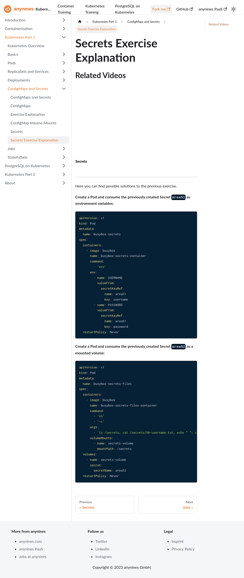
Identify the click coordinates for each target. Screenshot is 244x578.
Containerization (19, 28)
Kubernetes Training (95, 9)
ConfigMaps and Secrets (28, 88)
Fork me (161, 9)
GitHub (184, 9)
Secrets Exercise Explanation (34, 140)
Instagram (103, 556)
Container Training (66, 9)
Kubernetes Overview (26, 45)
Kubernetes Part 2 (20, 174)
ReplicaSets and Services (28, 71)
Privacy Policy (183, 549)
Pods (12, 62)
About (10, 183)
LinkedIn (102, 549)
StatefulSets (18, 157)
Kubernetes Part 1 (20, 37)
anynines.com (30, 541)
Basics (13, 54)
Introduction (15, 20)
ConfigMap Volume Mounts (33, 123)
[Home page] (79, 21)
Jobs (11, 148)
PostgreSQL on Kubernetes (127, 9)
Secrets (16, 131)
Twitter (101, 541)
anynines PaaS (212, 9)
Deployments (19, 80)
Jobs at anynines (32, 556)
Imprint (178, 541)
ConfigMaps (20, 105)
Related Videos (219, 24)
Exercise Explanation (27, 114)
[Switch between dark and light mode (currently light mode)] (233, 9)
